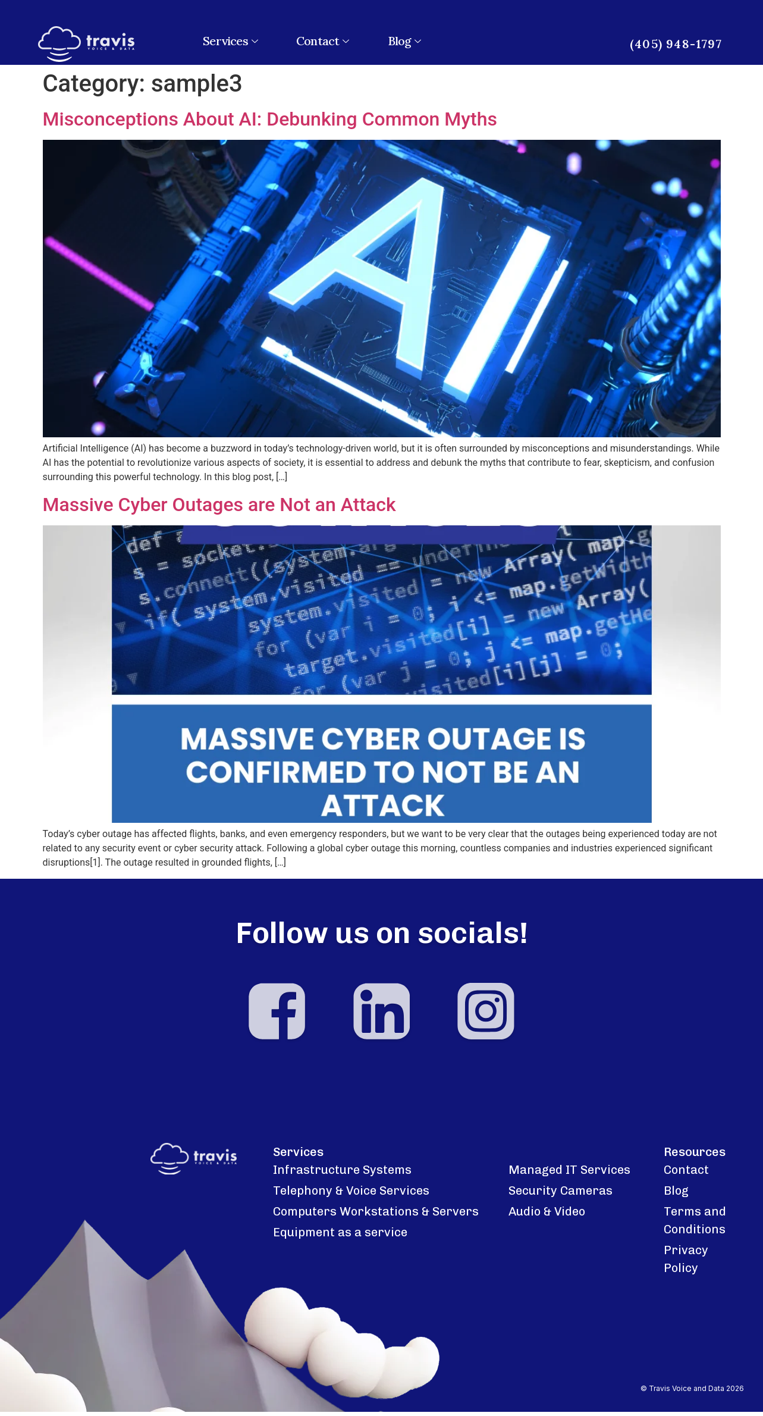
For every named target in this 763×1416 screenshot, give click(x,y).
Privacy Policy (686, 1264)
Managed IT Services (569, 1174)
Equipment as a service (340, 1237)
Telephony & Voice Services (351, 1195)
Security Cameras (560, 1195)
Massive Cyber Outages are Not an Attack (219, 504)
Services (231, 40)
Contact (324, 40)
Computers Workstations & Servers (376, 1216)
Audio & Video (546, 1216)
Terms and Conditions (695, 1225)
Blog (406, 40)
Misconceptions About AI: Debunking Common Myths (270, 119)
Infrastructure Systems (342, 1174)
